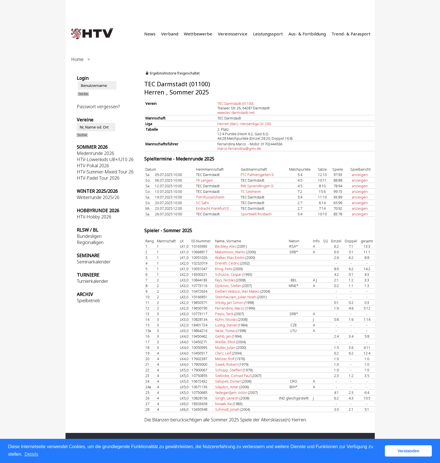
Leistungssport (268, 34)
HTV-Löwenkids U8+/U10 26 (105, 159)
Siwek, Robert (226, 364)
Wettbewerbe (198, 34)
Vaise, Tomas (225, 330)
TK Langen (204, 180)
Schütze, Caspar (228, 274)
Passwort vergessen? (98, 106)
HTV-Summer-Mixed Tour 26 (105, 172)
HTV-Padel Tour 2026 (98, 178)
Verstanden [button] (408, 451)
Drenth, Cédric (227, 263)
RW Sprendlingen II (257, 185)
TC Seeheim (251, 191)
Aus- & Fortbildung (307, 34)
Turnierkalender (92, 281)
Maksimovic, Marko (230, 251)
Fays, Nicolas (225, 280)
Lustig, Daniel (226, 325)
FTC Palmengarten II (257, 174)
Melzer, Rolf (224, 358)
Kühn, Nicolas (226, 319)
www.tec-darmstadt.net (235, 112)
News (149, 34)
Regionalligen (90, 242)
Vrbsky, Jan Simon (229, 302)
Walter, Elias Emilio (230, 257)
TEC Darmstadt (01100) (235, 103)
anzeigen (360, 174)
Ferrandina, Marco (230, 308)
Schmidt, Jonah (227, 409)
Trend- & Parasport (351, 34)
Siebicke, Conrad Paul (233, 375)
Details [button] (31, 454)
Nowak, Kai (223, 403)
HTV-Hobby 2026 (94, 217)
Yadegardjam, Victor (231, 392)
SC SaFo (202, 202)
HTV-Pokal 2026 (93, 165)
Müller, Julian (225, 347)
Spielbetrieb (88, 300)
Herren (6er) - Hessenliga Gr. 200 (244, 123)
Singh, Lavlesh (227, 398)
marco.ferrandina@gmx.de (239, 148)
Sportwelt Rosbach (256, 213)
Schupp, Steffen (228, 369)
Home (77, 59)
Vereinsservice (232, 34)
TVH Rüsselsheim (210, 197)
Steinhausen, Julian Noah (235, 296)
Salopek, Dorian (228, 381)
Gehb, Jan (223, 336)
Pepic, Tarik (224, 313)
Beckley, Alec (225, 246)
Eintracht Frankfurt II (212, 208)
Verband (169, 34)
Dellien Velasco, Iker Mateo (237, 291)
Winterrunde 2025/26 (98, 197)
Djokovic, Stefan (228, 285)
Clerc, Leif (223, 353)
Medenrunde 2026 (95, 153)
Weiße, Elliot (225, 341)
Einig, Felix (223, 268)
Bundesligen (89, 236)
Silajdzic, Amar (226, 386)
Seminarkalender (93, 262)
